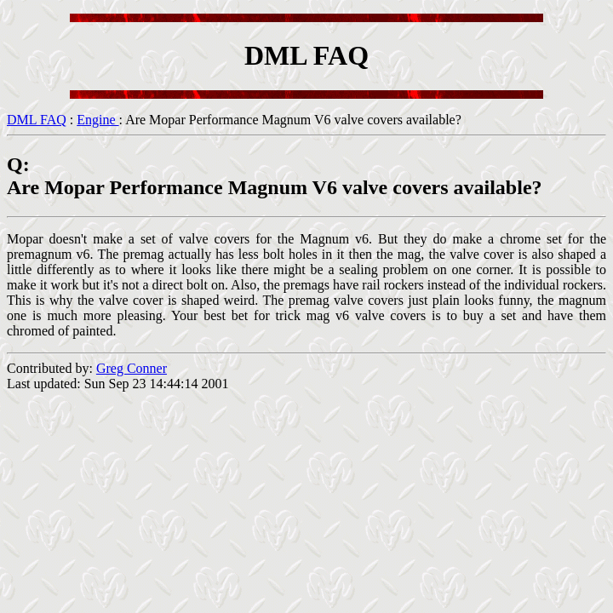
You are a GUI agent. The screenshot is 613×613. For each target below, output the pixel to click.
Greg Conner (131, 368)
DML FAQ (36, 119)
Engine (97, 119)
